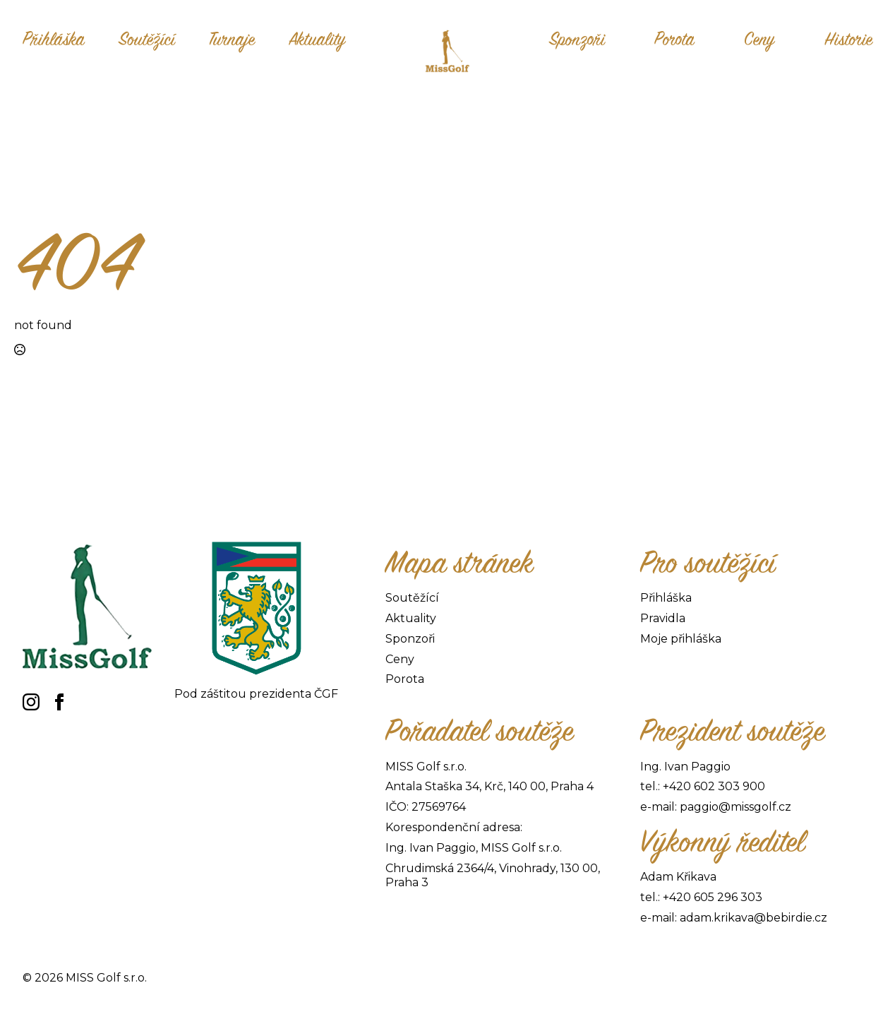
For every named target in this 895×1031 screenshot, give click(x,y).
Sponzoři (577, 39)
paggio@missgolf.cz (735, 807)
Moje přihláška (680, 638)
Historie (848, 39)
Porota (674, 39)
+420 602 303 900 (714, 786)
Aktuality (317, 39)
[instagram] (31, 701)
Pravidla (662, 618)
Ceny (759, 39)
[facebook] (59, 701)
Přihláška (54, 39)
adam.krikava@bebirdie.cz (753, 917)
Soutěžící (147, 39)
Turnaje (232, 39)
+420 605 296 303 (712, 897)
